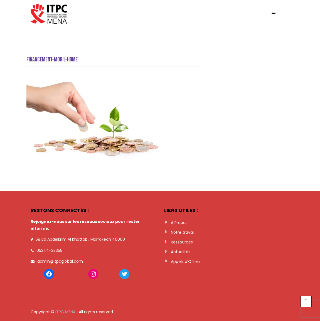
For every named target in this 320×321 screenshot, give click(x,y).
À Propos (179, 222)
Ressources (182, 242)
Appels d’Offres (186, 261)
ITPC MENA (65, 312)
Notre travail (183, 232)
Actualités (180, 252)
